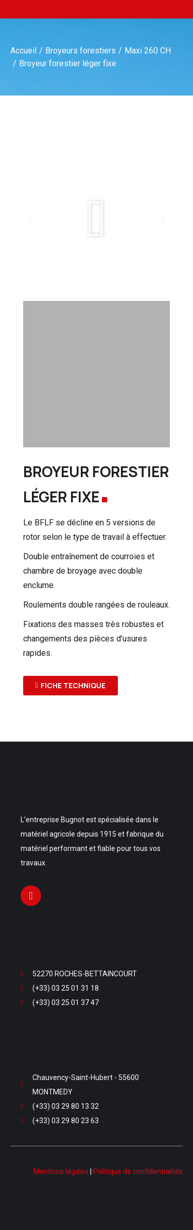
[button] (30, 219)
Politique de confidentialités (138, 1171)
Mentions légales (61, 1171)
